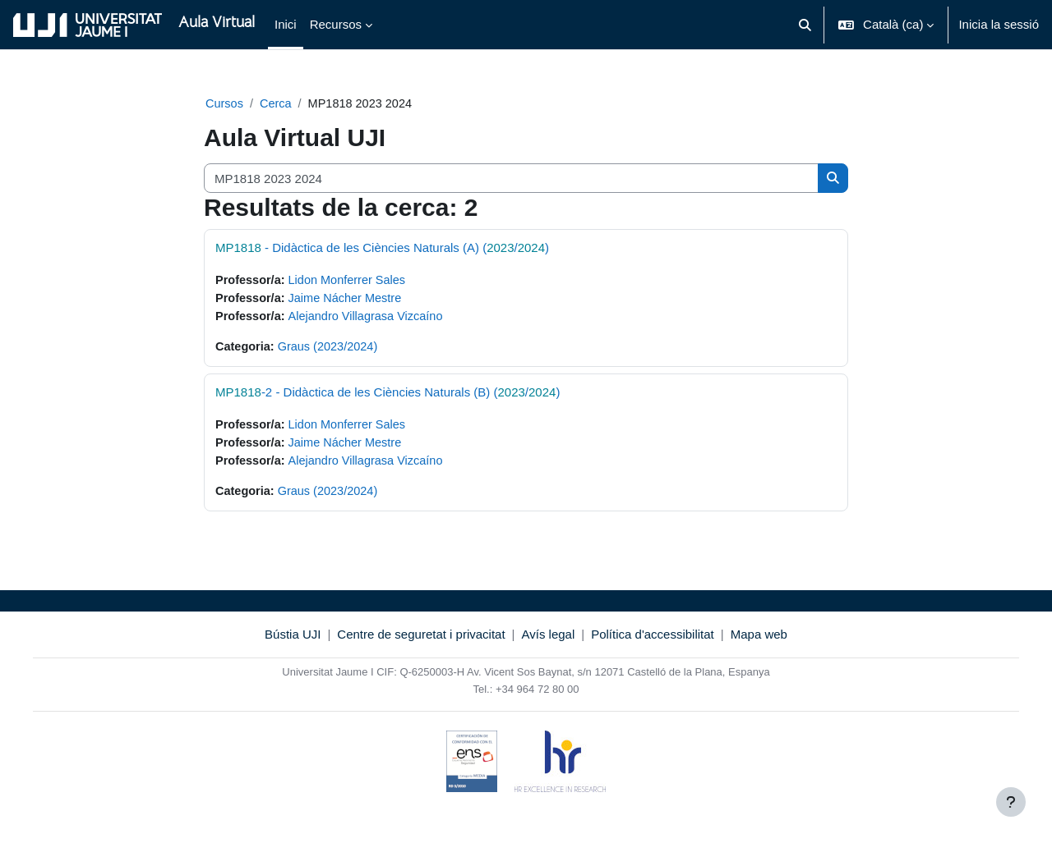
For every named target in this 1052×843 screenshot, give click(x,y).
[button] (805, 24)
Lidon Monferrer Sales (352, 281)
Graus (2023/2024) (331, 349)
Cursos (225, 104)
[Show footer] (1011, 802)
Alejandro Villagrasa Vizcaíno (371, 318)
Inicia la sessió (998, 24)
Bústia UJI (293, 640)
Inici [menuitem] (286, 24)
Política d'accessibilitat (652, 640)
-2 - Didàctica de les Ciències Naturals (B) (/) (387, 395)
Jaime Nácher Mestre (349, 300)
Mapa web (759, 640)
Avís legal (548, 640)
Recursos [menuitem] (336, 24)
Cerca (277, 104)
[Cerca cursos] (511, 179)
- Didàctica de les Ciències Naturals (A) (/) (382, 248)
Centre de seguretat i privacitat (421, 640)
